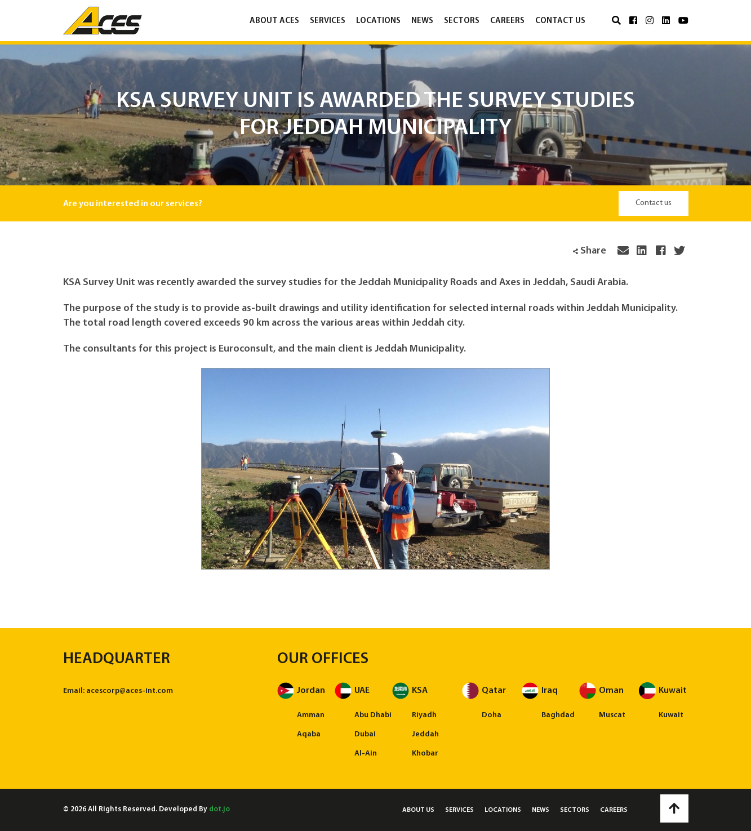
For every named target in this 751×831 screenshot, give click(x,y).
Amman (311, 715)
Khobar (425, 753)
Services (327, 21)
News (422, 21)
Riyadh (424, 715)
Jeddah (425, 734)
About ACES (274, 21)
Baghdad (558, 715)
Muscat (612, 715)
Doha (491, 715)
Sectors (461, 21)
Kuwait (671, 715)
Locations (378, 21)
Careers (507, 21)
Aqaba (309, 734)
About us (418, 810)
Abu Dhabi (373, 715)
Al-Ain (365, 753)
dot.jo (219, 809)
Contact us (560, 21)
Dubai (365, 734)
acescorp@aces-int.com (129, 691)
